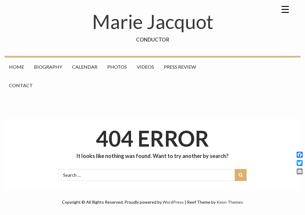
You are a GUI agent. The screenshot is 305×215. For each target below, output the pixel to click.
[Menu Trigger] (285, 8)
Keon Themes (230, 202)
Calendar (84, 67)
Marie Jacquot (152, 21)
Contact (21, 85)
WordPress (173, 202)
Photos (117, 67)
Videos (145, 67)
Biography (48, 67)
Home (16, 67)
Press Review (180, 67)
